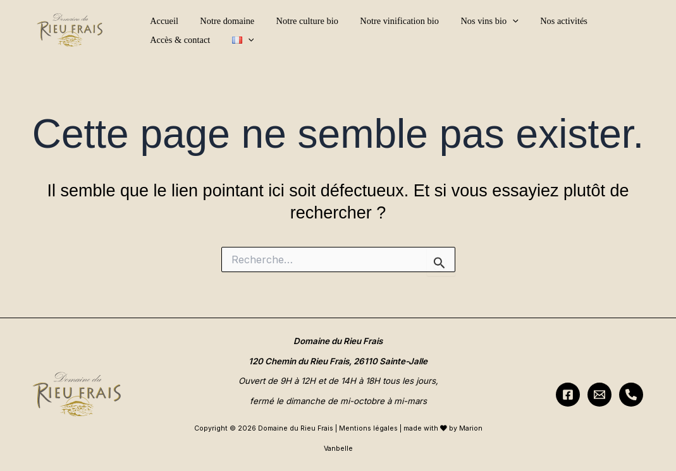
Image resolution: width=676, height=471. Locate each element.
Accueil (162, 21)
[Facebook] (568, 395)
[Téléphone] (631, 395)
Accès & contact (616, 21)
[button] (497, 20)
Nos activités (544, 21)
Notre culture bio (298, 21)
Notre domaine (222, 21)
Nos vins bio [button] (473, 20)
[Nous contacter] (599, 395)
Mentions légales (368, 428)
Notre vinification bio (387, 21)
